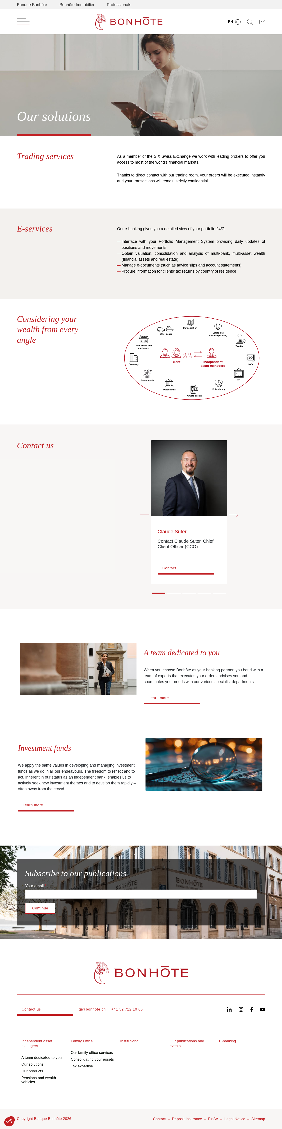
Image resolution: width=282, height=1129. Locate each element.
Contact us (31, 1009)
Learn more (158, 698)
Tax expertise (82, 1066)
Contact (169, 568)
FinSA (213, 1119)
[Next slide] (233, 515)
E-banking (227, 1041)
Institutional (129, 1041)
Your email (34, 886)
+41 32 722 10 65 (127, 1009)
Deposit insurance (187, 1119)
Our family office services (92, 1053)
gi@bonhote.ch (92, 1009)
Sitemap (258, 1119)
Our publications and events (187, 1043)
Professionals (119, 4)
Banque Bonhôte (32, 4)
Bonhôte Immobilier (76, 4)
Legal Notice (234, 1119)
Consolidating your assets (92, 1059)
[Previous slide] (144, 515)
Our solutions (32, 1064)
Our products (32, 1071)
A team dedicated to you (41, 1057)
